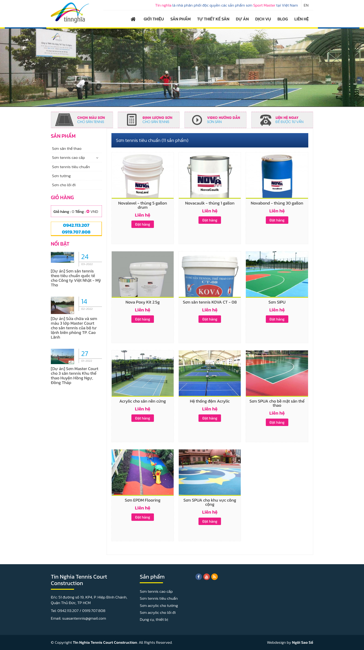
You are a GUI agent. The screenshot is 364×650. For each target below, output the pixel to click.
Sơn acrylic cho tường (159, 605)
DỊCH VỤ (263, 19)
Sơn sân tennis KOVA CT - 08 (210, 302)
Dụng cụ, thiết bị (154, 619)
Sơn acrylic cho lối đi (158, 612)
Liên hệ (142, 214)
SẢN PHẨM (180, 19)
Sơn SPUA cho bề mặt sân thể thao (277, 403)
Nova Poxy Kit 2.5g (143, 302)
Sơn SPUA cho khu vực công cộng (209, 502)
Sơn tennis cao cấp (68, 157)
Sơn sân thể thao (66, 148)
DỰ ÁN (242, 19)
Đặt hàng (142, 224)
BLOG (282, 19)
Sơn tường (61, 176)
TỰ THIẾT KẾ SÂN (213, 19)
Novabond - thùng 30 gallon (277, 203)
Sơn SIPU (277, 302)
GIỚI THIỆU (154, 19)
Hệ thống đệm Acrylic (210, 401)
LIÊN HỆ (301, 19)
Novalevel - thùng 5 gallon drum (142, 205)
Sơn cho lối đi (64, 185)
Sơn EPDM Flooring (142, 500)
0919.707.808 (76, 231)
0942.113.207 (76, 225)
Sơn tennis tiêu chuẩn (71, 167)
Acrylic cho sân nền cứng (142, 401)
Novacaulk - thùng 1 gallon (209, 203)
